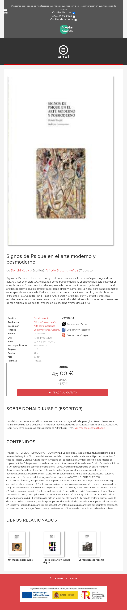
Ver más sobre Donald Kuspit (90, 428)
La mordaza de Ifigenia (91, 559)
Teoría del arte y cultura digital (56, 561)
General (56, 329)
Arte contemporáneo (44, 326)
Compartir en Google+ (75, 335)
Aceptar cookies (65, 29)
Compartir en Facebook (76, 330)
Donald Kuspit (21, 270)
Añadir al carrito (65, 392)
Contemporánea (42, 329)
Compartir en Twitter (74, 324)
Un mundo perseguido (20, 559)
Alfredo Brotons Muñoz (62, 270)
